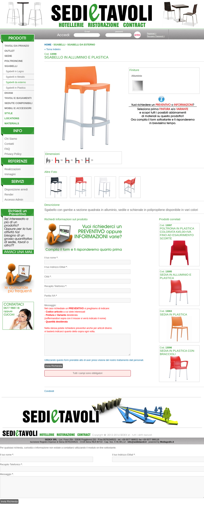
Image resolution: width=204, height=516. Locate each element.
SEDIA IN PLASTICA (173, 314)
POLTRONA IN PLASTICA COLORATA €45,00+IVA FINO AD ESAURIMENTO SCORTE (177, 233)
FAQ (7, 148)
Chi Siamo (10, 138)
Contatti (9, 143)
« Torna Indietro (52, 49)
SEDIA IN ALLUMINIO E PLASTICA (175, 276)
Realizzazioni (12, 169)
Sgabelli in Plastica (16, 87)
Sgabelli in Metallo (15, 76)
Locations (11, 118)
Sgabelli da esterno (16, 82)
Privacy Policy (12, 153)
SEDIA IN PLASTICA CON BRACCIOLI (177, 352)
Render (8, 194)
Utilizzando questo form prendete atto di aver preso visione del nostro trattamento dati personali (93, 360)
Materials (11, 123)
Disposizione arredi (16, 189)
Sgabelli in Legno (15, 71)
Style (8, 113)
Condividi (49, 391)
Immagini (10, 174)
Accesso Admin (13, 199)
